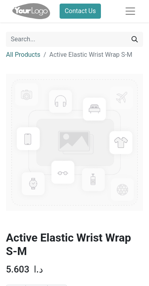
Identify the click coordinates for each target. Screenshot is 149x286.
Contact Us (80, 11)
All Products (23, 54)
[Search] (134, 39)
